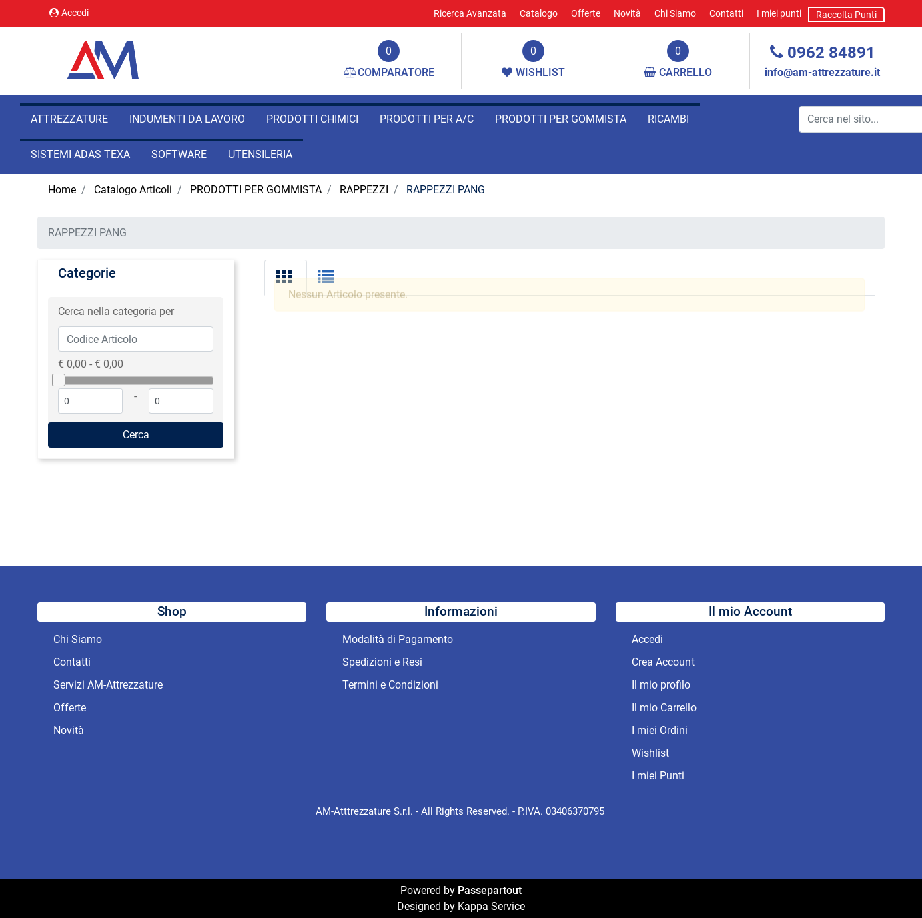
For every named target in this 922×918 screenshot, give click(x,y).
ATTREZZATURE (69, 119)
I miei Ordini (660, 730)
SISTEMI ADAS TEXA (80, 154)
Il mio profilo (661, 684)
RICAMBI (668, 119)
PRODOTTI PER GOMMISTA (560, 119)
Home (62, 189)
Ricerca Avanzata (470, 13)
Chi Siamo (675, 13)
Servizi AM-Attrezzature (108, 684)
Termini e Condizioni (390, 684)
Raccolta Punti (846, 14)
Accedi (69, 12)
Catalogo (539, 13)
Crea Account (663, 662)
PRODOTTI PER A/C (427, 119)
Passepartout (490, 890)
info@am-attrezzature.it (822, 72)
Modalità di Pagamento (397, 639)
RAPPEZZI (364, 189)
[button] (135, 435)
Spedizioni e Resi (382, 662)
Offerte (585, 13)
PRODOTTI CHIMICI (312, 119)
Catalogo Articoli (133, 189)
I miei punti (779, 13)
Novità (627, 13)
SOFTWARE (179, 154)
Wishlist (650, 753)
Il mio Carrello (664, 707)
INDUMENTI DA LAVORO (187, 119)
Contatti (726, 13)
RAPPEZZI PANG (445, 189)
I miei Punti (658, 775)
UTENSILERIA (260, 154)
